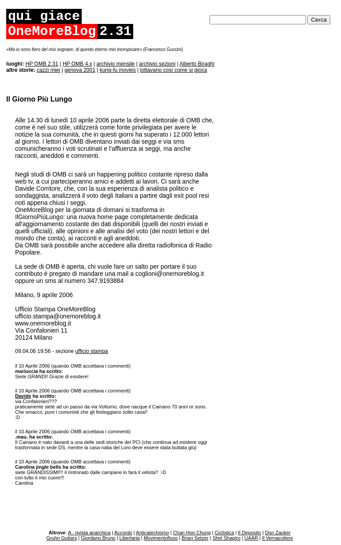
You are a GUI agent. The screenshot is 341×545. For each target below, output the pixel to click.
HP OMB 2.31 (41, 64)
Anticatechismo (152, 532)
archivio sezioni (157, 64)
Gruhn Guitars (61, 538)
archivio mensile (115, 64)
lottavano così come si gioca (173, 70)
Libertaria (129, 538)
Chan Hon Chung (192, 532)
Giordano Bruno (98, 538)
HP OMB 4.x (77, 64)
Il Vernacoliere (277, 538)
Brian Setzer (195, 538)
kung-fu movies (117, 70)
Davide (23, 396)
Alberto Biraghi (196, 64)
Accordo (123, 532)
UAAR (251, 538)
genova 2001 (79, 70)
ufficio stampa (91, 351)
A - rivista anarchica (89, 532)
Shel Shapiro (227, 538)
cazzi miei (48, 70)
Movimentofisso (161, 538)
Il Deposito (249, 532)
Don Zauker (277, 532)
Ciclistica (224, 532)
